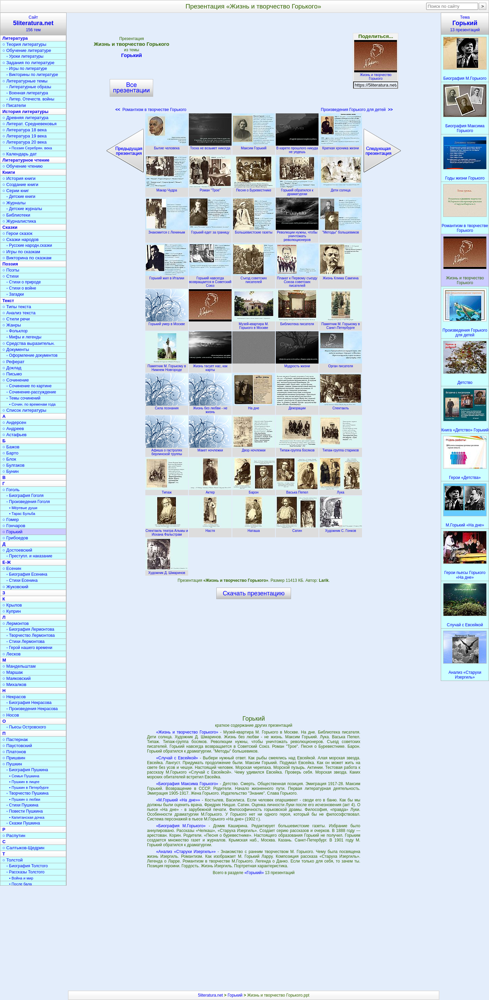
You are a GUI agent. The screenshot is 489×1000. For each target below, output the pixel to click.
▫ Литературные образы (28, 87)
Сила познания (166, 406)
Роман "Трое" (210, 188)
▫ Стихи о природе (23, 282)
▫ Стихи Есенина (22, 580)
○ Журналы (13, 202)
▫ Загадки (15, 294)
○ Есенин (11, 568)
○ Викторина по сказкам (26, 257)
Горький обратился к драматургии (297, 190)
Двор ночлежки (253, 448)
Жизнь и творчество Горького (375, 74)
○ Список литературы (24, 410)
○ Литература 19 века (24, 135)
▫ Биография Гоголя (24, 495)
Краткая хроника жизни (340, 146)
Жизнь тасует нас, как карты (210, 366)
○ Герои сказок (17, 233)
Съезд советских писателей (253, 278)
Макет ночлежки (210, 448)
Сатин (297, 529)
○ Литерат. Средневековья (29, 123)
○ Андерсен (14, 422)
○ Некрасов (14, 696)
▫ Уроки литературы (24, 56)
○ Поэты (10, 270)
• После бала (20, 884)
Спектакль (340, 406)
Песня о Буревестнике (253, 188)
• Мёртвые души (23, 508)
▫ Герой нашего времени (29, 647)
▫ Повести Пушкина (24, 811)
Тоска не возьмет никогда (210, 146)
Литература (15, 38)
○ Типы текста (16, 306)
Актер (210, 490)
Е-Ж (6, 562)
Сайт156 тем (33, 23)
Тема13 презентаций (465, 23)
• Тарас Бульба (22, 514)
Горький (131, 55)
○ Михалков (14, 684)
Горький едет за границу (210, 230)
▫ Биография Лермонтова (30, 629)
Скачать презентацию (254, 593)
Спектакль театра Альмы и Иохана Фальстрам (166, 530)
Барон (253, 490)
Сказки (9, 227)
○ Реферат (13, 361)
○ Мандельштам (19, 666)
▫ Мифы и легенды (23, 337)
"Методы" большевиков (340, 230)
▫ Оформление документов (31, 355)
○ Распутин (13, 835)
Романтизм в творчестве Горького (150, 109)
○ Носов (10, 715)
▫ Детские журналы (24, 208)
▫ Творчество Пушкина (27, 793)
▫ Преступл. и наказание (29, 556)
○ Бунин (10, 471)
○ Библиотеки (16, 215)
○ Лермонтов (15, 623)
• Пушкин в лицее (24, 782)
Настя (210, 529)
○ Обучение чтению (22, 166)
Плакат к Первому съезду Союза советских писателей (297, 280)
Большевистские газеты (253, 230)
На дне (253, 406)
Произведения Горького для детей (357, 109)
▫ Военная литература (27, 93)
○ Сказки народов (20, 239)
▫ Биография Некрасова (29, 702)
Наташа (253, 529)
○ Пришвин (13, 757)
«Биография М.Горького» (181, 825)
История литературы (25, 111)
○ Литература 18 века (24, 129)
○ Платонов (14, 751)
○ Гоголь (11, 489)
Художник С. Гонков (340, 529)
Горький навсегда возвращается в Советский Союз (210, 280)
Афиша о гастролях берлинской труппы (166, 450)
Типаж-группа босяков (297, 448)
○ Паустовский (17, 745)
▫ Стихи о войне (21, 288)
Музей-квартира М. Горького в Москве (253, 324)
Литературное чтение (25, 160)
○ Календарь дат (19, 153)
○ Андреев (13, 428)
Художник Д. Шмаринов (166, 571)
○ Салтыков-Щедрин (23, 847)
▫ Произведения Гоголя (28, 501)
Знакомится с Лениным (166, 230)
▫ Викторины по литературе (32, 74)
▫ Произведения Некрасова (32, 708)
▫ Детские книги (20, 196)
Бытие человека (166, 146)
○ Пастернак (15, 739)
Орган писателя (340, 364)
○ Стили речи (16, 318)
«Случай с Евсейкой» (177, 758)
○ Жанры (11, 325)
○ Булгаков (13, 465)
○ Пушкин (12, 763)
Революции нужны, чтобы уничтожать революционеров (297, 234)
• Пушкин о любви (24, 799)
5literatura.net (210, 995)
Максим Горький (253, 146)
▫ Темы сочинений (23, 398)
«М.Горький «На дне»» (178, 800)
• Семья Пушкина (24, 776)
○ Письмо (12, 373)
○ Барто (10, 453)
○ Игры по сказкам (21, 251)
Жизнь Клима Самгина (340, 276)
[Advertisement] (254, 64)
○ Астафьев (14, 434)
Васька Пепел (297, 490)
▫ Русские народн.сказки (29, 245)
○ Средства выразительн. (28, 343)
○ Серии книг (15, 190)
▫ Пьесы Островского (26, 727)
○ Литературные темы (25, 81)
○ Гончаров (13, 525)
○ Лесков (11, 653)
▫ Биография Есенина (26, 574)
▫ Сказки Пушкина (23, 823)
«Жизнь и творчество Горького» (187, 732)
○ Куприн (11, 611)
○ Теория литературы (24, 44)
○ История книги (19, 178)
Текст (8, 300)
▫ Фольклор (17, 331)
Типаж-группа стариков (340, 448)
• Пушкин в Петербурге (29, 787)
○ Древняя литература (25, 117)
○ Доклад (11, 367)
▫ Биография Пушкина (27, 769)
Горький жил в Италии (166, 276)
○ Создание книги (20, 184)
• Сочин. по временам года (32, 404)
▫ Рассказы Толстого (25, 872)
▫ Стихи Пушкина (22, 805)
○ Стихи (10, 276)
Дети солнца (340, 188)
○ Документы (15, 349)
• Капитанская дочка (26, 817)
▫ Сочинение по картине (29, 386)
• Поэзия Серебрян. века (30, 148)
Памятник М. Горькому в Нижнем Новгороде (166, 366)
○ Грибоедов (15, 537)
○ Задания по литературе (28, 62)
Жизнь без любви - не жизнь (210, 408)
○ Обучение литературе (26, 50)
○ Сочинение (15, 380)
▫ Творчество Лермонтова (30, 635)
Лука (340, 490)
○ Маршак (12, 672)
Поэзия (10, 263)
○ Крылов (12, 605)
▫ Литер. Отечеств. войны (30, 99)
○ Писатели (14, 105)
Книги (8, 172)
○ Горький (12, 531)
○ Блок (9, 459)
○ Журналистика (19, 221)
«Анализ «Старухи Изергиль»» (186, 851)
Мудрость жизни (297, 364)
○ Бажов (10, 446)
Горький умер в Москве (166, 322)
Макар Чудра (166, 188)
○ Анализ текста (18, 312)
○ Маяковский (16, 678)
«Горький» (254, 872)
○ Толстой (12, 860)
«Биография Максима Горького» (187, 783)
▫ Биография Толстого (27, 866)
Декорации (297, 406)
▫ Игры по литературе (26, 68)
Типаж (166, 490)
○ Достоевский (17, 550)
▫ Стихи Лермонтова (25, 641)
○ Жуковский (15, 586)
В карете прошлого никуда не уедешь (297, 148)
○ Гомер (10, 519)
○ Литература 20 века (24, 142)
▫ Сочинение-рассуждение (31, 392)
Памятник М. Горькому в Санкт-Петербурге (340, 324)
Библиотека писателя (297, 322)
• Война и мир (21, 878)
